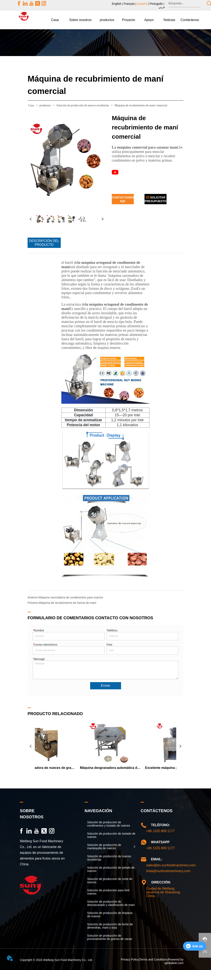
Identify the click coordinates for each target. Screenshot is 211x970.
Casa (31, 105)
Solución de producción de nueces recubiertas (83, 105)
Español (142, 3)
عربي (162, 7)
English (116, 3)
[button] (80, 20)
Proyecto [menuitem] (128, 20)
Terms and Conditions (153, 959)
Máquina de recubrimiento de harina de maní (67, 602)
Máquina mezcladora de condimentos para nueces (70, 597)
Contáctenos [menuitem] (190, 20)
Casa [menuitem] (55, 20)
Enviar (105, 685)
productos (45, 105)
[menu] (122, 20)
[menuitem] (80, 20)
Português (156, 3)
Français (129, 3)
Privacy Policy (130, 959)
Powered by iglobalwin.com (173, 961)
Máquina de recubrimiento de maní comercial (140, 105)
